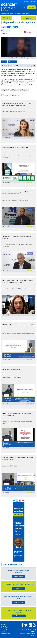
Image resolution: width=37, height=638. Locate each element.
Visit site (18, 588)
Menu (6, 18)
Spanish (33, 1)
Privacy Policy (5, 633)
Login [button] (24, 7)
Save (3, 62)
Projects (3, 626)
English (26, 1)
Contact (3, 624)
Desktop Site (5, 632)
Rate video (12, 62)
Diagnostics (25, 90)
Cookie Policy (5, 628)
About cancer (18, 602)
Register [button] (31, 7)
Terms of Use (5, 630)
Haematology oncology (14, 90)
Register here (18, 576)
